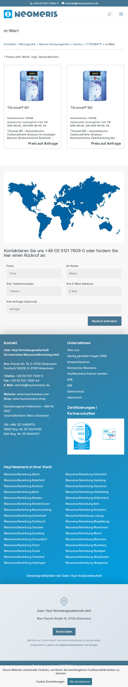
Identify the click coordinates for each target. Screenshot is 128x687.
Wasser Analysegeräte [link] (54, 44)
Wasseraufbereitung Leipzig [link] (84, 515)
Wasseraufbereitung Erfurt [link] (21, 545)
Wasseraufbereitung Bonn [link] (21, 491)
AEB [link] (69, 385)
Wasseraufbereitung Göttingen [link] (25, 562)
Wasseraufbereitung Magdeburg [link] (87, 521)
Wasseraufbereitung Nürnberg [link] (85, 545)
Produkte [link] (10, 44)
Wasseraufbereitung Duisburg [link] (24, 533)
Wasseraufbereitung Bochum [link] (23, 486)
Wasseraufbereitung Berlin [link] (22, 474)
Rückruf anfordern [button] (104, 321)
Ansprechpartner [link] (78, 362)
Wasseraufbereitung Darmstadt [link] (25, 515)
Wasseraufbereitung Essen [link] (22, 550)
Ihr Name (93, 269)
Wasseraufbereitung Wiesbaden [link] (87, 556)
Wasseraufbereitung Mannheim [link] (86, 527)
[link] (32, 107)
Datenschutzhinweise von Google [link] (78, 644)
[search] (109, 12)
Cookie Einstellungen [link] (50, 682)
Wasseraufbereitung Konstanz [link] (85, 509)
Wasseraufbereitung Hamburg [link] (85, 480)
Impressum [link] (74, 397)
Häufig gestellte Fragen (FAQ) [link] (87, 356)
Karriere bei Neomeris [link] (81, 367)
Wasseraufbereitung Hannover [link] (86, 486)
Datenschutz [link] (75, 391)
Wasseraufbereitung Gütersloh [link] (86, 474)
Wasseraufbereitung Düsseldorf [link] (25, 539)
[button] (121, 16)
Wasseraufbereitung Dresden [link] (23, 527)
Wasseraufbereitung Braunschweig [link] (27, 509)
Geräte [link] (77, 44)
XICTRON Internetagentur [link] (77, 665)
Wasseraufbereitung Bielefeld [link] (24, 480)
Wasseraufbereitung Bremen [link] (23, 497)
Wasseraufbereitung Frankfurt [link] (24, 556)
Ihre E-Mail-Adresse (93, 287)
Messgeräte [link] (27, 44)
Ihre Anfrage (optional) (64, 305)
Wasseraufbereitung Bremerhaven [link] (27, 503)
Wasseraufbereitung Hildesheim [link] (87, 497)
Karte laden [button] (64, 631)
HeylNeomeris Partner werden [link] (87, 373)
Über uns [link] (73, 350)
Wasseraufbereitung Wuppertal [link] (86, 562)
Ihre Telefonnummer (34, 287)
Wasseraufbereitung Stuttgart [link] (85, 550)
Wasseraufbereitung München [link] (85, 539)
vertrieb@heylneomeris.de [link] (32, 385)
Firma (34, 269)
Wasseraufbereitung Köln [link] (82, 503)
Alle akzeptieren (79, 682)
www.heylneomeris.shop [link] (29, 398)
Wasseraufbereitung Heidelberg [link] (86, 491)
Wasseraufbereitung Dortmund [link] (24, 521)
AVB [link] (69, 379)
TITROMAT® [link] (93, 44)
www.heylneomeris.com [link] (33, 394)
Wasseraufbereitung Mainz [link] (83, 533)
